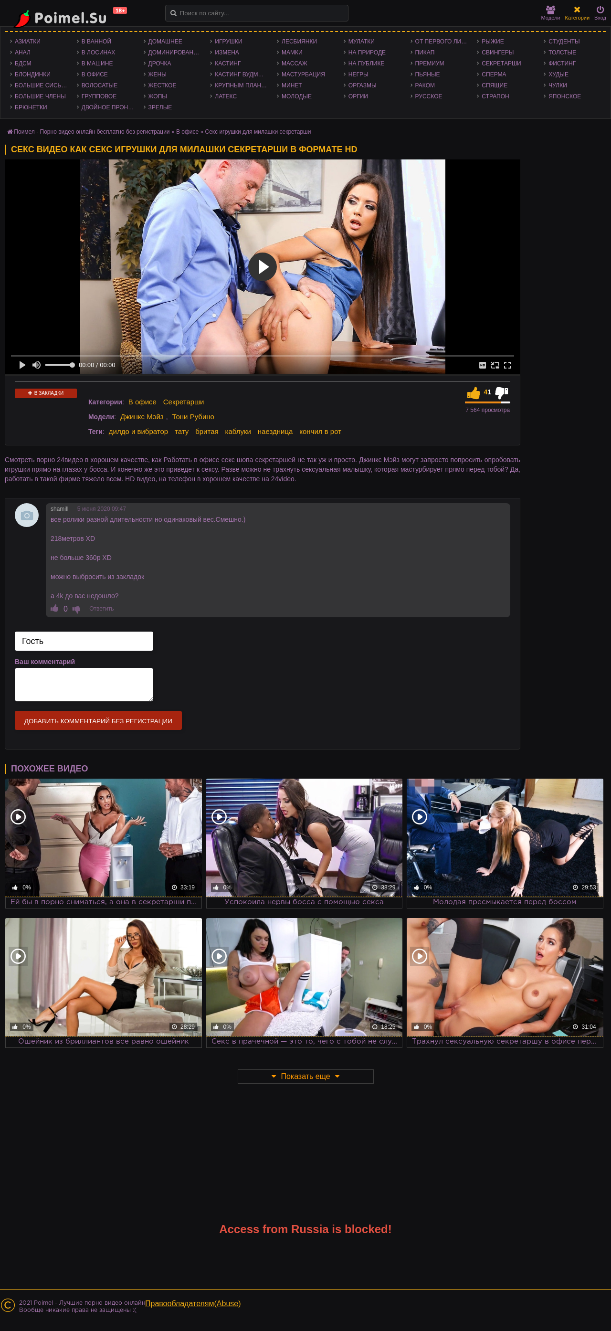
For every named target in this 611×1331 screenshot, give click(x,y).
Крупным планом (242, 85)
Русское (428, 96)
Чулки (557, 85)
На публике (366, 63)
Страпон (495, 96)
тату (182, 431)
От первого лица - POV (444, 41)
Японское (564, 96)
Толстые (562, 52)
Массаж (294, 63)
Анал (23, 52)
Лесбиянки (299, 41)
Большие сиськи (42, 85)
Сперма (494, 74)
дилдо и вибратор (138, 431)
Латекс (226, 96)
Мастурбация (303, 74)
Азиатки (28, 41)
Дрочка (159, 63)
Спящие (494, 85)
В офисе (95, 74)
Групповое (99, 96)
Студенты (563, 41)
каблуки (238, 431)
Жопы (157, 96)
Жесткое (162, 85)
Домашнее (165, 41)
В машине (97, 63)
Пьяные (427, 74)
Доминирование (174, 52)
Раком (425, 85)
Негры (358, 74)
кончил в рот (320, 431)
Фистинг (562, 63)
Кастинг (228, 63)
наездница (275, 431)
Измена (227, 52)
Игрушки (228, 41)
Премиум (429, 63)
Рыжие (493, 41)
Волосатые (99, 85)
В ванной (96, 41)
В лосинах (99, 52)
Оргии (358, 96)
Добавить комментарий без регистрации (98, 721)
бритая (206, 431)
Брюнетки (31, 107)
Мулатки (361, 41)
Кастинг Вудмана (242, 74)
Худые (558, 74)
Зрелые (160, 107)
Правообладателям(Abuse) (193, 1303)
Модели (550, 13)
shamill (59, 509)
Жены (157, 74)
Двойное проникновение (110, 107)
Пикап (425, 52)
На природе (367, 52)
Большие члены (40, 96)
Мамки (292, 52)
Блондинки (33, 74)
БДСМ (23, 63)
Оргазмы (362, 85)
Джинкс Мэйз (142, 416)
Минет (292, 85)
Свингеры (498, 52)
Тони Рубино (193, 416)
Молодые (297, 96)
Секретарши (501, 63)
